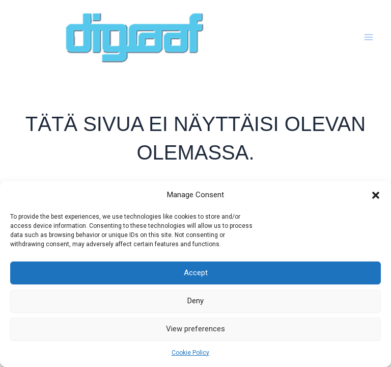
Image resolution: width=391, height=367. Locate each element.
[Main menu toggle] (369, 37)
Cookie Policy (190, 352)
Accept (196, 272)
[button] (376, 195)
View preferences (195, 328)
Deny (195, 300)
